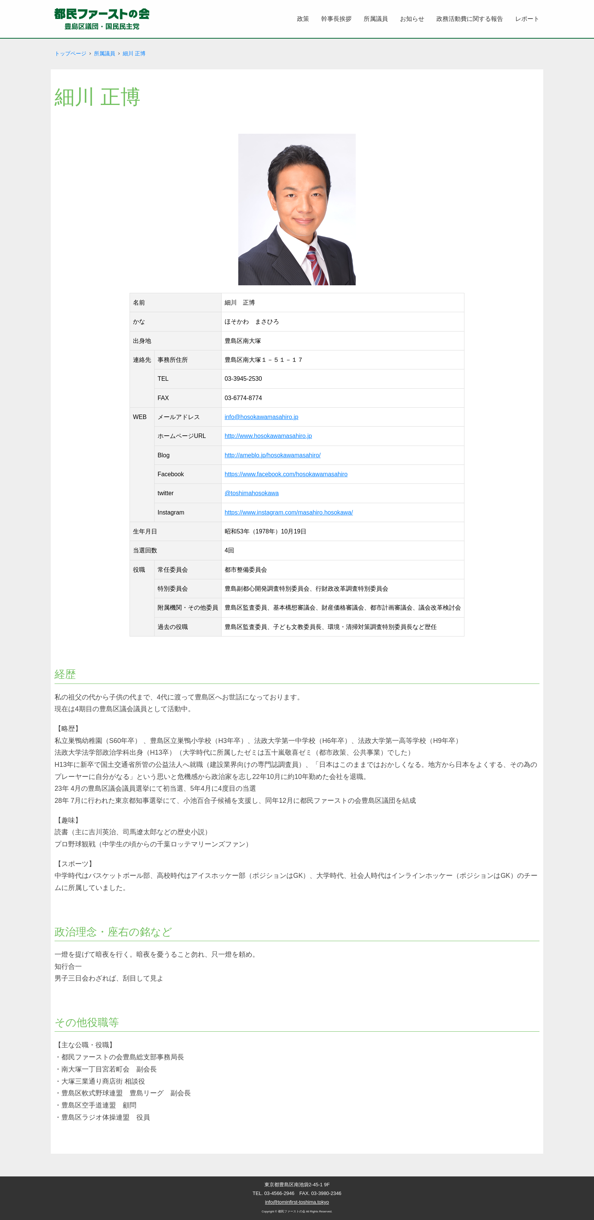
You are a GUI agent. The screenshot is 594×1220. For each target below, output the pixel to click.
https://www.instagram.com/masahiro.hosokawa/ (289, 512)
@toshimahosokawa (252, 493)
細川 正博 (134, 53)
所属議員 (376, 19)
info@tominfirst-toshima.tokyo (297, 1202)
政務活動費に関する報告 (469, 19)
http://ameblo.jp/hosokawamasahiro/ (272, 455)
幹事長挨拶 (336, 19)
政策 (303, 19)
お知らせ (412, 19)
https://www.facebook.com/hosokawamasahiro (286, 474)
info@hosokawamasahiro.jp (262, 417)
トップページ (70, 53)
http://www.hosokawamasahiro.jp (268, 436)
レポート (527, 19)
